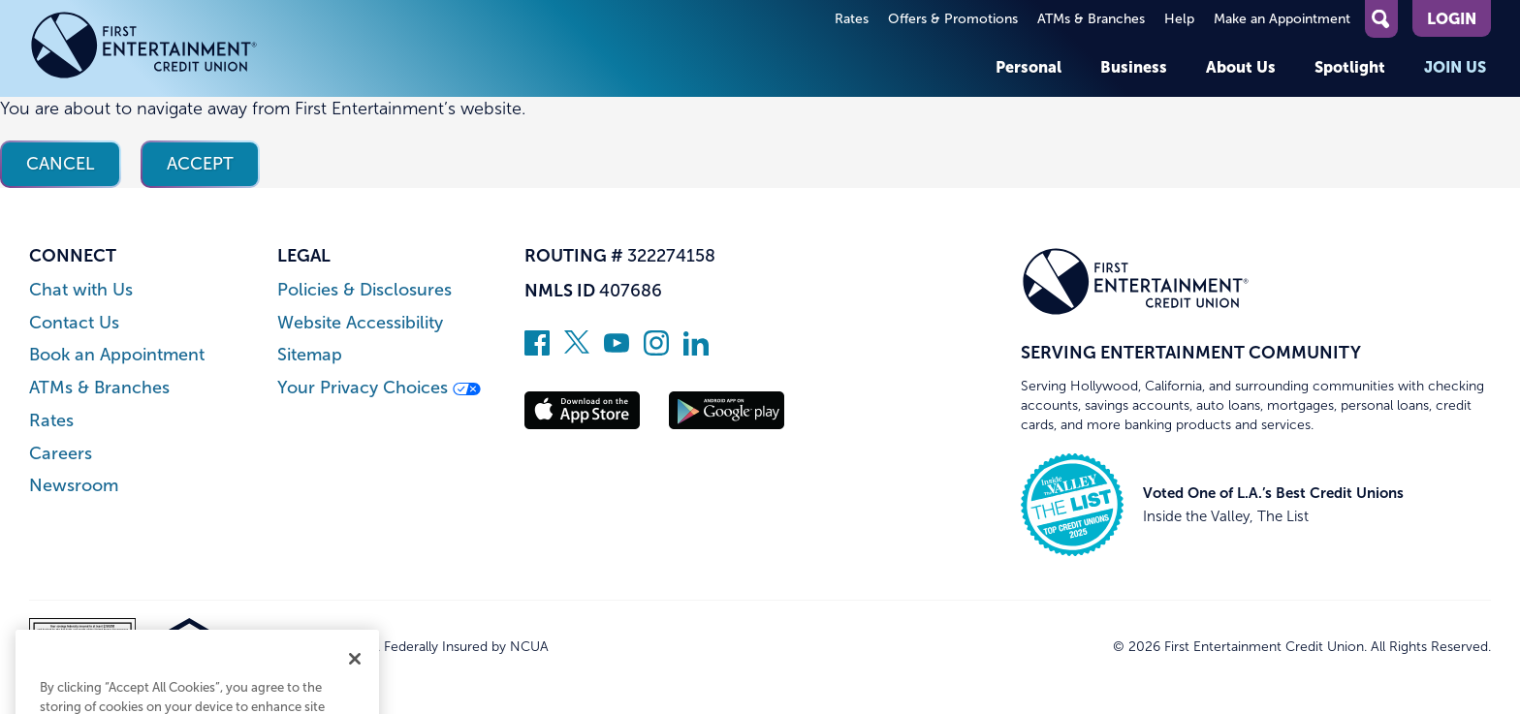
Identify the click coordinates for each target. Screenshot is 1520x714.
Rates (852, 19)
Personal (1028, 67)
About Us (1241, 67)
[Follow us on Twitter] (576, 349)
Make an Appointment (1282, 19)
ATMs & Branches (1091, 19)
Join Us (1455, 67)
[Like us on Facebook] (537, 349)
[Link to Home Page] (144, 48)
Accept (200, 163)
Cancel (60, 163)
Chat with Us (81, 290)
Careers (60, 454)
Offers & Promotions (953, 19)
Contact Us (74, 323)
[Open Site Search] (1381, 19)
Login (1451, 18)
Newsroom (73, 486)
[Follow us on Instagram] (656, 349)
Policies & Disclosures (364, 290)
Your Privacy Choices (379, 388)
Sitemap (309, 355)
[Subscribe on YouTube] (616, 349)
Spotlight (1349, 67)
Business (1133, 67)
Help (1179, 19)
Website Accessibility (360, 323)
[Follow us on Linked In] (696, 349)
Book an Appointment (117, 355)
